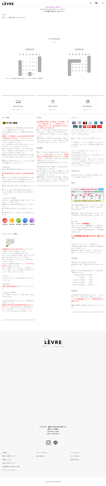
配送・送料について (8, 456)
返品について (6, 459)
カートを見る (74, 456)
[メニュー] (103, 3)
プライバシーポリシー (9, 470)
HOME (4, 15)
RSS (37, 456)
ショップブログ (41, 452)
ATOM (42, 456)
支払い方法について (8, 463)
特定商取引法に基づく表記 (10, 466)
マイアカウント (75, 452)
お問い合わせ (74, 459)
